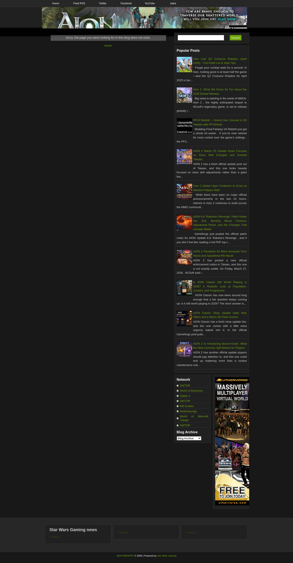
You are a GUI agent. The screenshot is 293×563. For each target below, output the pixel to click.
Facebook (126, 3)
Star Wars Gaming (166, 555)
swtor (173, 3)
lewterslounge (188, 411)
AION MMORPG (125, 555)
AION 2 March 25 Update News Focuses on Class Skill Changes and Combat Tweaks (220, 155)
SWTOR (185, 385)
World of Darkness (191, 390)
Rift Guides (187, 406)
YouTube (150, 3)
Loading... (56, 536)
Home (55, 3)
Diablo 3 (185, 395)
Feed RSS (79, 3)
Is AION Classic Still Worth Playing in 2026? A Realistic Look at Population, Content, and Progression (220, 286)
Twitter (102, 3)
